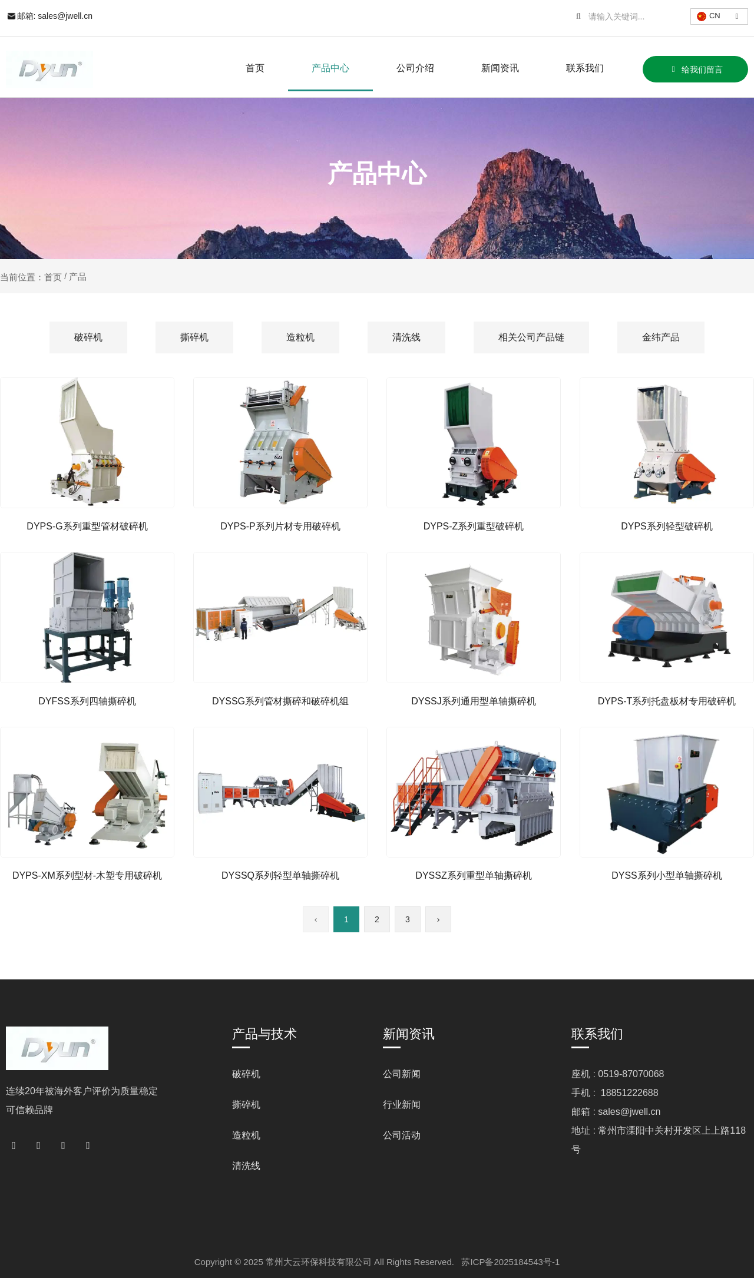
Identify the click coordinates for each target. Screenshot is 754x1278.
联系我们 (585, 68)
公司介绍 (415, 68)
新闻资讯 (500, 68)
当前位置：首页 (32, 277)
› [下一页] (438, 919)
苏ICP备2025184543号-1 (510, 1262)
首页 (255, 68)
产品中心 (330, 68)
